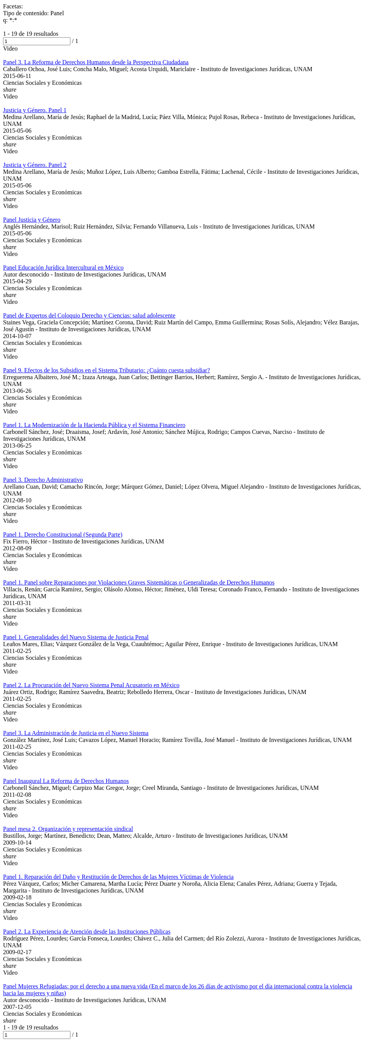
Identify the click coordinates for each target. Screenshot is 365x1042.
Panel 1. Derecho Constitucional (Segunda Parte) (63, 534)
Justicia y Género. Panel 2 (35, 165)
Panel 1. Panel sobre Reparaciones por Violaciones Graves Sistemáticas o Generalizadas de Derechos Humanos (138, 582)
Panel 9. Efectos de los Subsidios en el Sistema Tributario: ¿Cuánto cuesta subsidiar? (106, 370)
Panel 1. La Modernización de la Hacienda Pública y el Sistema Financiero (94, 425)
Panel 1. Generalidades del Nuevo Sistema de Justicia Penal (76, 637)
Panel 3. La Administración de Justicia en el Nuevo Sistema (75, 733)
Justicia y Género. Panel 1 (35, 110)
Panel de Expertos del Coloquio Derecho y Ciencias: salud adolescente (89, 315)
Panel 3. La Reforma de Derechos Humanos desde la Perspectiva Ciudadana (95, 62)
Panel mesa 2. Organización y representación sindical (68, 829)
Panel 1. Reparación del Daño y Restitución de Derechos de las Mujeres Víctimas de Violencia (118, 877)
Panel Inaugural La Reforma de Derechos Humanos (66, 781)
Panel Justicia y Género (32, 219)
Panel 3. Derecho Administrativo (43, 480)
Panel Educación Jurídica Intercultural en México (63, 267)
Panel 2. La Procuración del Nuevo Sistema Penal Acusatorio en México (91, 685)
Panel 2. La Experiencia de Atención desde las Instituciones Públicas (87, 931)
